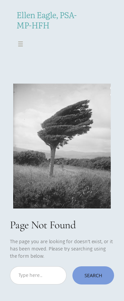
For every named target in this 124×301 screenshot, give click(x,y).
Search (93, 275)
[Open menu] (20, 44)
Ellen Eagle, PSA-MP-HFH (47, 20)
